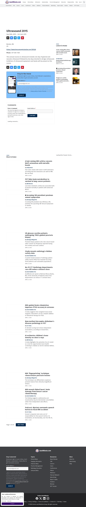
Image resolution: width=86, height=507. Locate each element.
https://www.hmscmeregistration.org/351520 (21, 49)
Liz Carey (29, 325)
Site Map (59, 501)
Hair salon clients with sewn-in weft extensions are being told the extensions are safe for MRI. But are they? (39, 171)
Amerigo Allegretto (32, 199)
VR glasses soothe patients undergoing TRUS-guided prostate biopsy (62, 79)
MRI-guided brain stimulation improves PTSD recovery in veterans (39, 306)
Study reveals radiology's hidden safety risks (38, 252)
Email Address (21, 80)
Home (64, 501)
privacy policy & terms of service (38, 91)
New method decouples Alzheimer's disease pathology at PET (39, 322)
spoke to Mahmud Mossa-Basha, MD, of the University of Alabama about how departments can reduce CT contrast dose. (39, 275)
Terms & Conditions (43, 501)
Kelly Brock (30, 167)
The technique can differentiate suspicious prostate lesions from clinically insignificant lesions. (38, 381)
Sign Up (21, 95)
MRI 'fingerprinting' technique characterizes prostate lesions (37, 374)
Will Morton (30, 183)
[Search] (84, 2)
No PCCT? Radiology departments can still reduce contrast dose (39, 268)
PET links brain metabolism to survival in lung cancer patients (37, 180)
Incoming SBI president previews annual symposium (63, 70)
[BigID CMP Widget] (12, 499)
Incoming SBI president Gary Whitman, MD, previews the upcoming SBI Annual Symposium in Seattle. (39, 203)
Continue (32, 115)
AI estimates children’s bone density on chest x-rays (36, 336)
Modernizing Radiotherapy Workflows (63, 61)
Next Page (21, 424)
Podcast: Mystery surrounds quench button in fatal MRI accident (39, 409)
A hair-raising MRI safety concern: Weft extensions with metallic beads (63, 51)
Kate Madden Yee (31, 255)
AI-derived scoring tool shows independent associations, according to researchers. (38, 328)
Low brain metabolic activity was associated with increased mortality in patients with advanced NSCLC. (39, 187)
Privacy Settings (32, 501)
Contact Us (53, 501)
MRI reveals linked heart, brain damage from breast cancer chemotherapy (37, 391)
